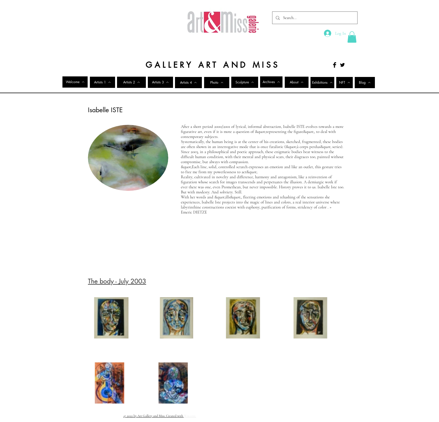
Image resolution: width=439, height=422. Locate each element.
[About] (297, 82)
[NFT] (344, 82)
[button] (352, 37)
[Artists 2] (131, 82)
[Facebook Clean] (324, 415)
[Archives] (271, 82)
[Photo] (216, 82)
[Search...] (314, 18)
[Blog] (365, 82)
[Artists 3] (160, 82)
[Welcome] (75, 82)
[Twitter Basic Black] (342, 65)
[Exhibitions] (322, 82)
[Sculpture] (244, 82)
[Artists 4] (188, 82)
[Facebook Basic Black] (334, 65)
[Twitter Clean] (331, 415)
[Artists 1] (102, 82)
